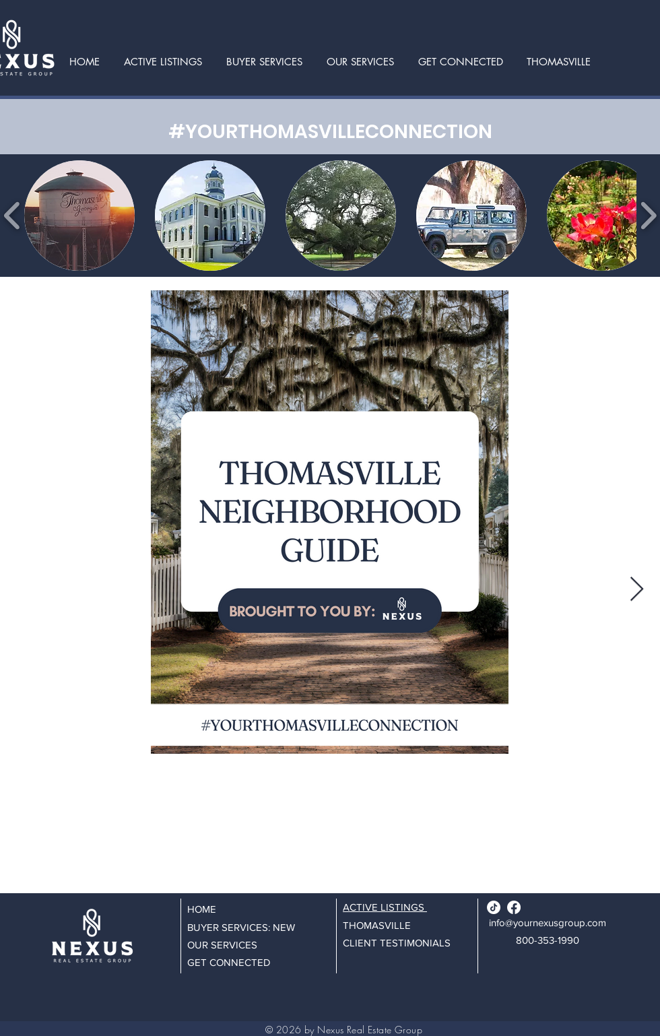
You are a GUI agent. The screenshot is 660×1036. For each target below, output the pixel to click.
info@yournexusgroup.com (547, 922)
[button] (360, 61)
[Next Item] (637, 590)
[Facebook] (514, 907)
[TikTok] (493, 907)
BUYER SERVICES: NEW (241, 927)
